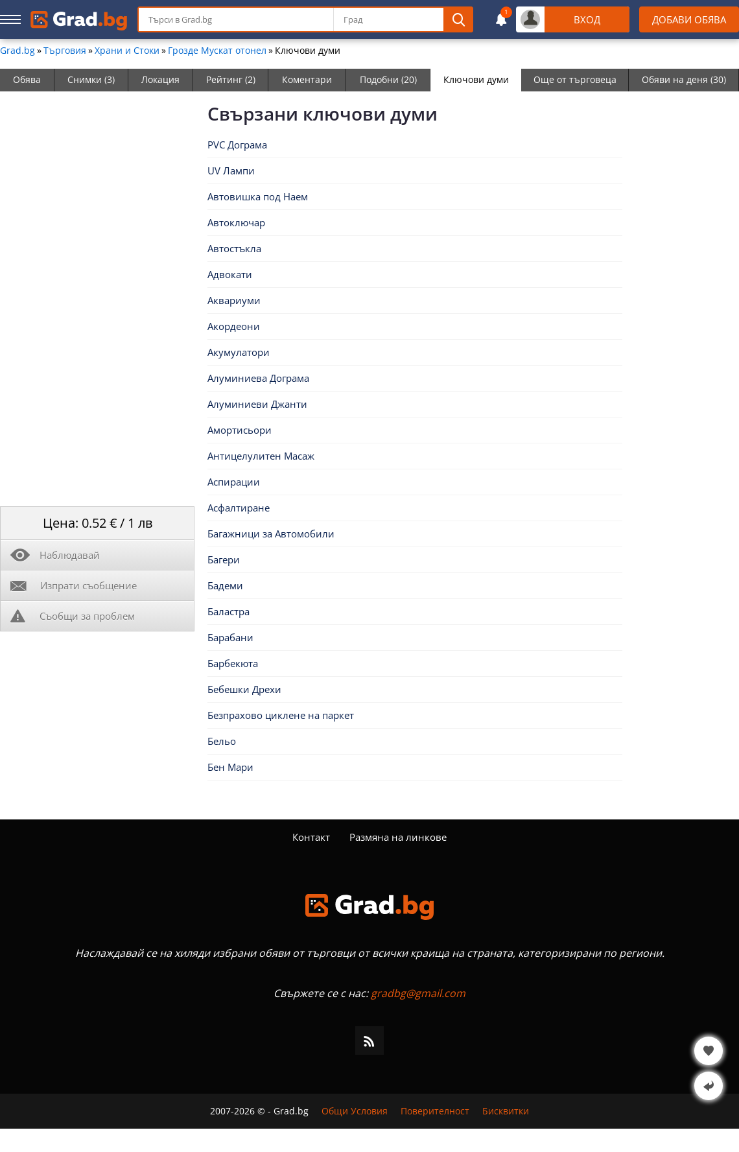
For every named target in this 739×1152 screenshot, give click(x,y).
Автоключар (236, 222)
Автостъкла (234, 248)
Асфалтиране (238, 507)
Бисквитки (505, 1111)
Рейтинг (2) (230, 79)
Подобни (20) (388, 79)
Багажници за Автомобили (270, 533)
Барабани (230, 637)
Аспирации (233, 481)
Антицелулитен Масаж (260, 455)
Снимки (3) (91, 79)
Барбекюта (232, 663)
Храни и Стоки (127, 50)
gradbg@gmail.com (418, 993)
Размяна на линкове (398, 836)
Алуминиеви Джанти (257, 403)
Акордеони (233, 326)
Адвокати (229, 274)
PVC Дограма (237, 144)
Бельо (221, 741)
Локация (160, 79)
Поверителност (435, 1111)
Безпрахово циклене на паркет (280, 715)
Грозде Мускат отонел (217, 50)
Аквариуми (234, 300)
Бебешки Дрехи (244, 689)
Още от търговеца (575, 79)
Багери (223, 559)
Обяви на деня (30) (684, 79)
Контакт (311, 836)
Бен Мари (230, 766)
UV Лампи (231, 170)
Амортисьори (239, 429)
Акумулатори (238, 352)
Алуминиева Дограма (258, 377)
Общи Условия (355, 1111)
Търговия (64, 50)
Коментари (307, 79)
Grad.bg (17, 50)
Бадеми (225, 585)
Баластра (228, 611)
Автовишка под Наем (257, 196)
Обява (27, 79)
